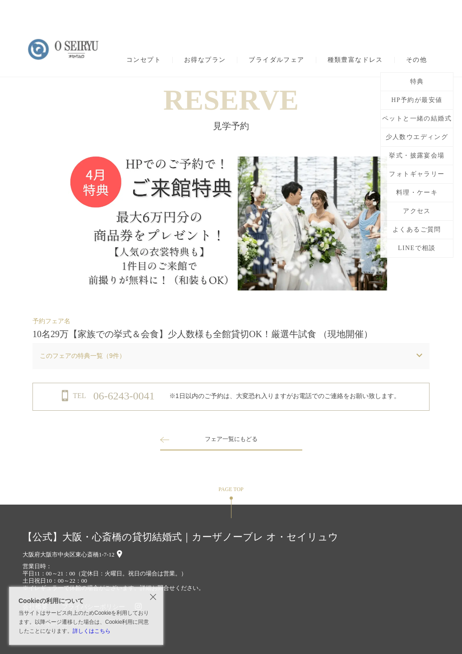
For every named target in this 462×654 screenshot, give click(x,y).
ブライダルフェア (276, 60)
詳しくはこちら (92, 631)
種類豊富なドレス (355, 60)
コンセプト (143, 60)
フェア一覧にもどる (231, 439)
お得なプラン (205, 60)
